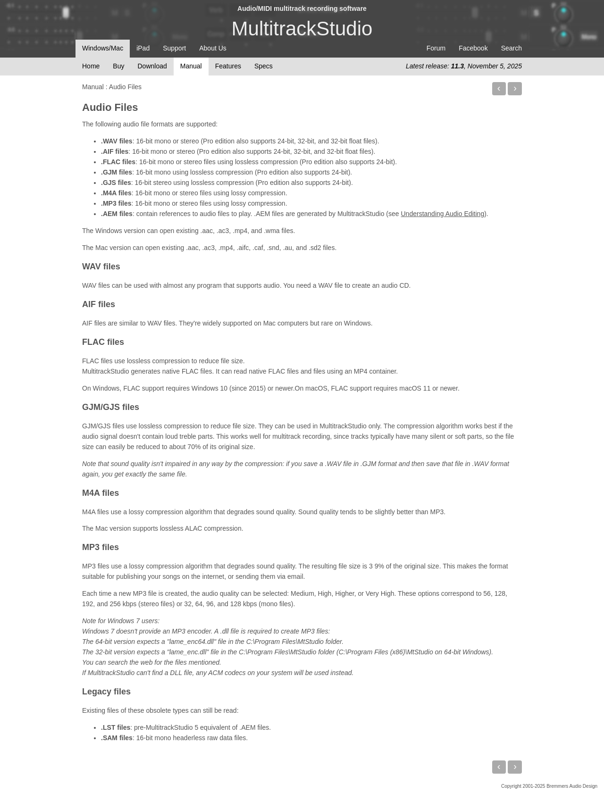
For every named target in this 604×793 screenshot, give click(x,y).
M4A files (100, 493)
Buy (118, 66)
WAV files (101, 266)
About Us (212, 48)
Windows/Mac (102, 48)
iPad (143, 48)
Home (91, 66)
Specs (263, 66)
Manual (191, 66)
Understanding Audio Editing (443, 213)
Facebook (473, 48)
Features (228, 66)
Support (174, 48)
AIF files (98, 304)
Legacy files (106, 691)
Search (511, 48)
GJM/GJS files (110, 407)
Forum (436, 48)
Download (152, 66)
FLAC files (103, 342)
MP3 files (100, 547)
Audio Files (110, 107)
